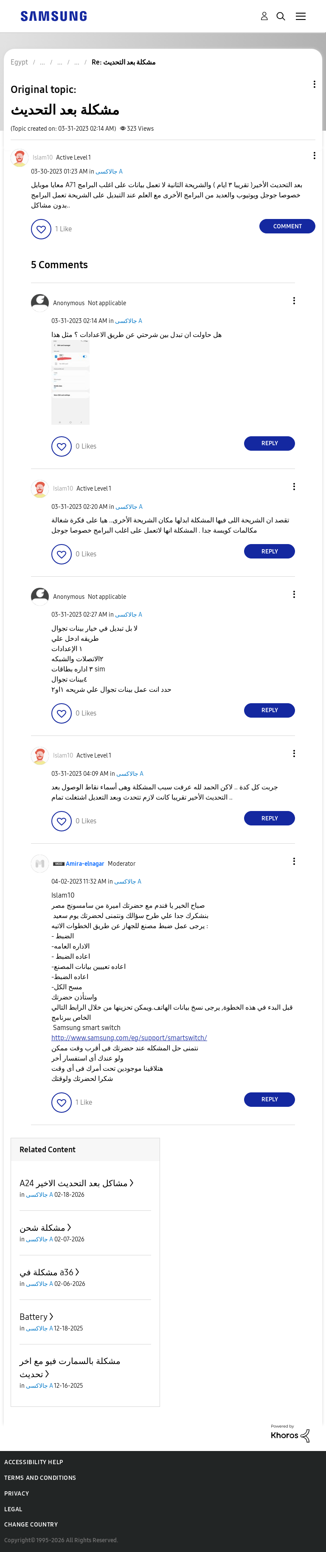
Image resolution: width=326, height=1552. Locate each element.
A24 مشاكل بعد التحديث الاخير (74, 1183)
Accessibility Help (33, 1462)
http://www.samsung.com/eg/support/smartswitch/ (129, 1038)
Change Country (31, 1524)
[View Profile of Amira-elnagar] (85, 863)
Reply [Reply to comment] (269, 443)
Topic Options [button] (300, 84)
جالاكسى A (109, 171)
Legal (13, 1509)
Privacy (16, 1493)
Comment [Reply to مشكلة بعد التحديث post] (287, 226)
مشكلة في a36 (46, 1272)
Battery (34, 1317)
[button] (300, 155)
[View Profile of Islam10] (43, 157)
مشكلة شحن (42, 1228)
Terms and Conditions (40, 1478)
